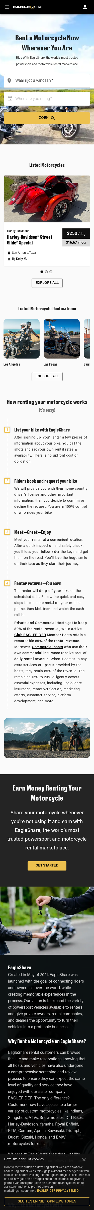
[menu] (7, 7)
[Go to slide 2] (46, 271)
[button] (47, 221)
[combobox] (47, 81)
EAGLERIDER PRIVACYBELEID (58, 1190)
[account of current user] (85, 7)
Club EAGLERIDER (30, 635)
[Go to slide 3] (50, 271)
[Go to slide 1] (41, 271)
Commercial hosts (47, 647)
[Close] (84, 1160)
